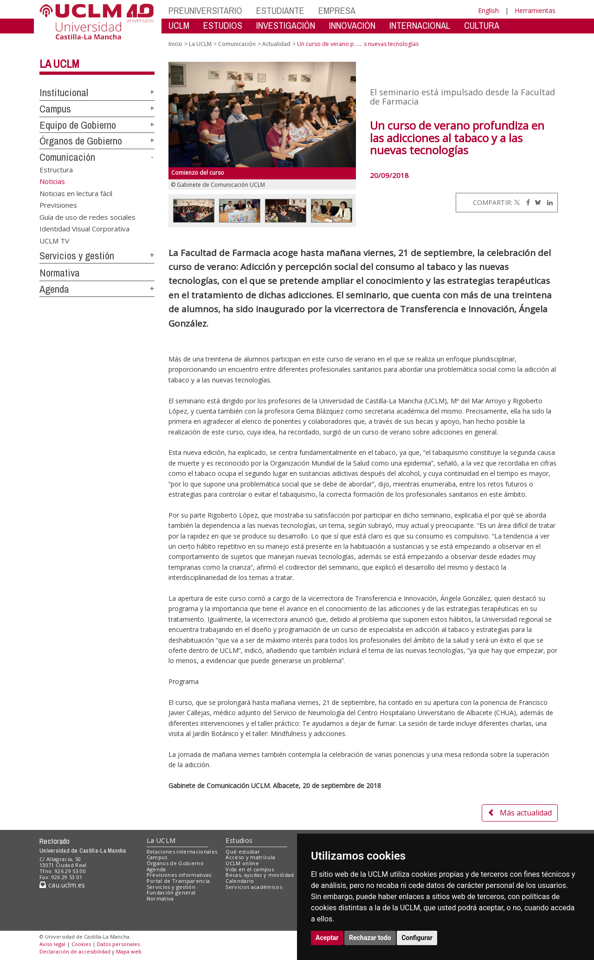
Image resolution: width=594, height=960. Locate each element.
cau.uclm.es (62, 885)
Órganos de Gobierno (80, 141)
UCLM (178, 25)
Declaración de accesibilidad (74, 951)
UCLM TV (54, 240)
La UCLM (59, 63)
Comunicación (67, 157)
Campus (55, 109)
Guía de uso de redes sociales (87, 216)
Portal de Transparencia (178, 880)
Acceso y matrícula (250, 857)
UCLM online (242, 863)
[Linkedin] (547, 202)
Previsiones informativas (179, 874)
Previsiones (58, 205)
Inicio (175, 44)
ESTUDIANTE (280, 10)
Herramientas (535, 10)
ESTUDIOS (222, 25)
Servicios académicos (254, 886)
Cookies (81, 943)
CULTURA (481, 25)
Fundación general (171, 892)
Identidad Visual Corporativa (84, 228)
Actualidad (276, 44)
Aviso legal (52, 943)
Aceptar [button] (327, 937)
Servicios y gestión (76, 256)
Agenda (54, 289)
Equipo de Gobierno (77, 125)
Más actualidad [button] (520, 813)
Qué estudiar (243, 851)
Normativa (59, 273)
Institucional (63, 92)
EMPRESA (336, 10)
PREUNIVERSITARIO (205, 10)
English (488, 10)
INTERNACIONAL (419, 25)
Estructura (56, 169)
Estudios (239, 840)
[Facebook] (526, 202)
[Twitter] (517, 202)
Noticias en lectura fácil (75, 192)
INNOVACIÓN (352, 25)
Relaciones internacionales (182, 851)
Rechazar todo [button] (370, 937)
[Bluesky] (536, 202)
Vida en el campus (250, 869)
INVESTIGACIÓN (285, 25)
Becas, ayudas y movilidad (260, 874)
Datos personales (118, 943)
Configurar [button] (417, 937)
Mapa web (129, 951)
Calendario (240, 880)
